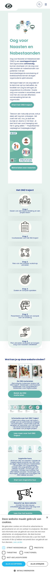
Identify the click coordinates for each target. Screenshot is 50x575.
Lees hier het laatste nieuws (23, 514)
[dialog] (25, 545)
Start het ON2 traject (22, 105)
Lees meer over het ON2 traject (24, 434)
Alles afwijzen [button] (37, 564)
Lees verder (17, 542)
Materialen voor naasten (24, 167)
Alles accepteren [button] (14, 564)
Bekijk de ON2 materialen (20, 394)
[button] (25, 570)
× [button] (47, 518)
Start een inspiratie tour (25, 480)
